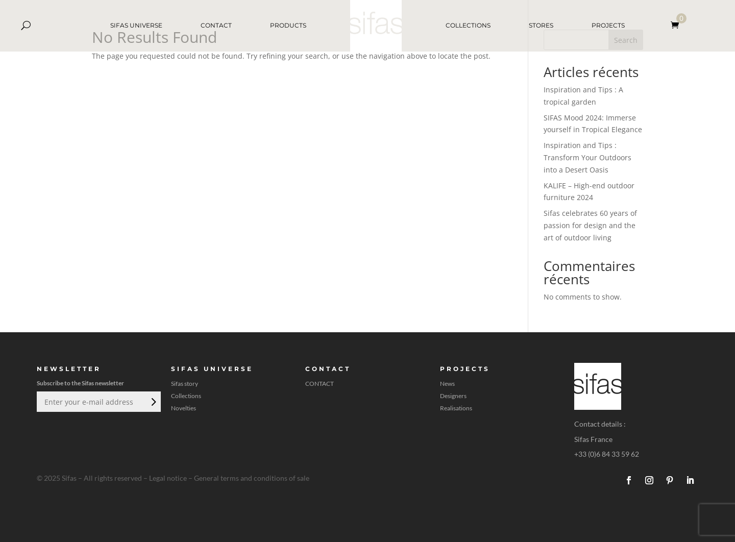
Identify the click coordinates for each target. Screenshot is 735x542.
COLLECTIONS (468, 25)
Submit (152, 401)
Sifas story (184, 383)
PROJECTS (608, 25)
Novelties (183, 408)
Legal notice (168, 478)
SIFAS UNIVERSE (136, 25)
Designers (453, 396)
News (447, 383)
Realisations (456, 408)
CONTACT (216, 25)
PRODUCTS (288, 25)
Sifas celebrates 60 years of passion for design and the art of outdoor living (590, 225)
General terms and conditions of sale (251, 478)
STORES (541, 25)
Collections (186, 396)
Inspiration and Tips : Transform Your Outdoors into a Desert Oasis (587, 157)
